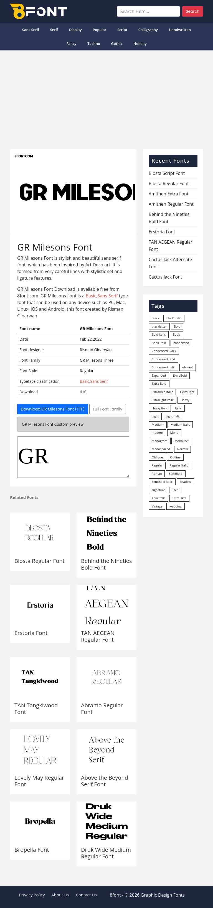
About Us (60, 894)
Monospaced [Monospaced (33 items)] (161, 449)
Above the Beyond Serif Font (104, 781)
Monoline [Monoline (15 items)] (181, 441)
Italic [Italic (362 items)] (178, 408)
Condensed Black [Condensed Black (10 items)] (164, 351)
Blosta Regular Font (39, 561)
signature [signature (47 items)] (158, 490)
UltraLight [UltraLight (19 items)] (179, 498)
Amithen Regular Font (171, 204)
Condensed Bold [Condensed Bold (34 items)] (163, 359)
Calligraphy (148, 29)
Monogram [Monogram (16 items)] (160, 441)
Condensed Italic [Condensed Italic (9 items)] (163, 367)
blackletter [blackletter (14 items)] (159, 326)
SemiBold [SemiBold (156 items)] (175, 473)
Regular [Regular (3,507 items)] (157, 465)
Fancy (71, 43)
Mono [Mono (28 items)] (174, 432)
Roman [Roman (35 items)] (157, 473)
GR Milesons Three (73, 457)
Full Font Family (107, 409)
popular (99, 29)
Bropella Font (31, 849)
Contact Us (86, 894)
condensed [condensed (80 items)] (181, 343)
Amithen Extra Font (168, 194)
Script (122, 29)
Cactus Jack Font (165, 277)
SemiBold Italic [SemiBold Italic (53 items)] (162, 481)
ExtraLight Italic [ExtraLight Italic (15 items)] (162, 400)
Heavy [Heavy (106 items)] (185, 400)
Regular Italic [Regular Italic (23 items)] (179, 465)
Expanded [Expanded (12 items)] (159, 375)
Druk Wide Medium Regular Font (106, 853)
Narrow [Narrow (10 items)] (182, 449)
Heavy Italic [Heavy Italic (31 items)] (160, 408)
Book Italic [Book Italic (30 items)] (159, 343)
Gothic (117, 43)
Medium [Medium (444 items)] (158, 424)
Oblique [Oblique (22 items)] (157, 457)
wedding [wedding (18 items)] (175, 506)
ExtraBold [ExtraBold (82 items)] (180, 375)
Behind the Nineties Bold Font (106, 564)
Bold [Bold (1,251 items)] (177, 326)
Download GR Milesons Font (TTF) (53, 409)
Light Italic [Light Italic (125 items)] (173, 416)
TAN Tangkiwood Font (36, 709)
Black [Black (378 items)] (155, 318)
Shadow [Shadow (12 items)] (185, 481)
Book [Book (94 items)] (176, 334)
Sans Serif (30, 29)
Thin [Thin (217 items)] (175, 490)
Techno (93, 43)
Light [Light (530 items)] (155, 416)
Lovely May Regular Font (39, 781)
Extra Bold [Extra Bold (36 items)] (159, 383)
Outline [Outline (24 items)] (175, 457)
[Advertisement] (106, 97)
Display (75, 29)
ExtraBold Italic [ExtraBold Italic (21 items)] (162, 392)
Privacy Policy (32, 894)
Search (192, 11)
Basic (91, 296)
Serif (54, 29)
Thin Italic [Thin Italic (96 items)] (158, 498)
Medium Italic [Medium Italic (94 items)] (180, 424)
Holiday (140, 43)
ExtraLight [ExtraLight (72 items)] (187, 392)
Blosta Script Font (167, 173)
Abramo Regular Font (102, 709)
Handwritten (180, 29)
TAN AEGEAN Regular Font (98, 636)
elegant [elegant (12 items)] (187, 367)
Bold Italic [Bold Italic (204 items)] (159, 334)
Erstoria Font (30, 633)
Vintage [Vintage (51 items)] (157, 506)
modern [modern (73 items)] (157, 432)
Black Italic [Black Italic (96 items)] (173, 318)
